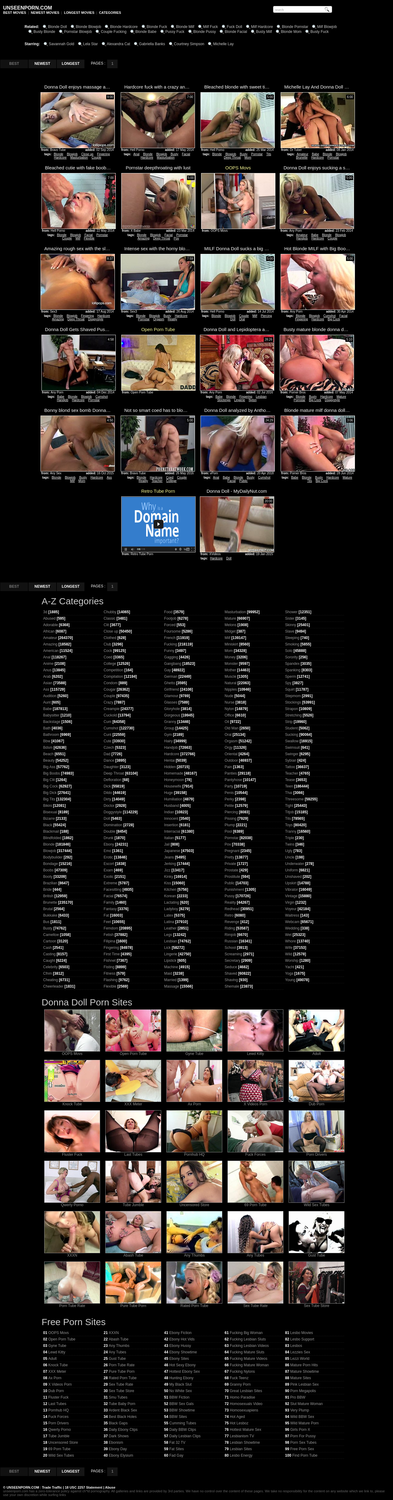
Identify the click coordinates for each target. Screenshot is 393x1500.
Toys (289, 825)
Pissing (231, 818)
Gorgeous (172, 715)
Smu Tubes (118, 1397)
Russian (231, 941)
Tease (290, 780)
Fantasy (110, 909)
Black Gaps (118, 1423)
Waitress (292, 915)
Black (47, 825)
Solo (289, 651)
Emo (107, 851)
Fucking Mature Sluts (247, 1352)
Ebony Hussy (180, 1346)
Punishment (234, 889)
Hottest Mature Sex (245, 1429)
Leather (170, 928)
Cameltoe (51, 935)
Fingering (103, 154)
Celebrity (50, 967)
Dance (109, 760)
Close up (87, 154)
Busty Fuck (319, 32)
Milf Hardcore (262, 27)
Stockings (223, 400)
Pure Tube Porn (133, 1304)
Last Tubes (133, 1153)
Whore (290, 941)
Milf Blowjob (327, 27)
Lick (167, 947)
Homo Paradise (242, 1397)
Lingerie (239, 400)
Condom (111, 683)
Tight (289, 805)
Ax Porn (194, 1102)
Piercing (266, 316)
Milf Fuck (210, 27)
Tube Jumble (133, 1203)
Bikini (47, 805)
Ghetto (169, 683)
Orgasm (158, 319)
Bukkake (50, 915)
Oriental (231, 754)
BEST (14, 63)
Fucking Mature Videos (248, 1358)
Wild (288, 954)
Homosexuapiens (244, 1410)
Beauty (49, 760)
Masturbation (79, 157)
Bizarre (49, 818)
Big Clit (49, 780)
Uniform (291, 870)
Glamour (171, 696)
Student (291, 728)
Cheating (50, 980)
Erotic (108, 857)
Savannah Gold (61, 44)
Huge (168, 793)
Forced (170, 625)
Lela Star (90, 44)
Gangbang (172, 663)
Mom (247, 157)
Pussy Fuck (175, 32)
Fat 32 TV (177, 1442)
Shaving (231, 980)
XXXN (72, 1253)
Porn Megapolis (303, 1391)
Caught (49, 960)
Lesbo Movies (301, 1333)
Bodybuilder (53, 857)
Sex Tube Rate (255, 1304)
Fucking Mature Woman (249, 1365)
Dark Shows (119, 1436)
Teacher (157, 481)
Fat (106, 915)
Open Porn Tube (133, 1052)
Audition (49, 696)
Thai (288, 793)
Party (229, 786)
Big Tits (49, 799)
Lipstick (170, 960)
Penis (229, 793)
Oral (242, 319)
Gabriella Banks (152, 44)
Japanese (172, 851)
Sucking (291, 734)
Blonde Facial (236, 32)
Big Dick (50, 793)
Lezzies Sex (300, 1352)
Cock (108, 651)
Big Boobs (51, 773)
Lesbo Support (302, 1339)
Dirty (107, 799)
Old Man (232, 728)
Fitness (110, 973)
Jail (167, 844)
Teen (289, 786)
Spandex (292, 663)
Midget (230, 631)
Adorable (50, 625)
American (51, 651)
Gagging (171, 657)
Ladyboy (171, 909)
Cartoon (49, 941)
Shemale (232, 986)
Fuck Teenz (239, 1378)
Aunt (47, 702)
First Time (112, 954)
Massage (171, 986)
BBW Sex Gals (181, 1404)
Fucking (170, 644)
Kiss (167, 883)
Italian (169, 838)
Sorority (291, 657)
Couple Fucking (113, 32)
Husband (171, 805)
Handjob (302, 238)
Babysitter (51, 715)
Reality (172, 319)
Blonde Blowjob (88, 27)
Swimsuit (292, 747)
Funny (169, 651)
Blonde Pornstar (295, 27)
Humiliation (173, 799)
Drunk (109, 838)
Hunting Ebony (181, 1378)
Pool (228, 831)
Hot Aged (237, 1417)
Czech (109, 747)
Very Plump (299, 1410)
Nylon (253, 400)
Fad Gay (176, 1455)
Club (107, 644)
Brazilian (50, 883)
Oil (227, 722)
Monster (231, 663)
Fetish (109, 935)
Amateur (302, 154)
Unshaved (293, 876)
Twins (290, 844)
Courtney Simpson (189, 44)
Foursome (172, 631)
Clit (106, 625)
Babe (315, 154)
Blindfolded (52, 838)
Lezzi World (299, 1358)
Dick (107, 786)
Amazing (144, 238)
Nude (229, 696)
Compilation (113, 676)
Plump (230, 825)
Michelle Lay (223, 44)
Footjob (170, 618)
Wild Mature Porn (304, 1423)
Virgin (289, 902)
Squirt (290, 689)
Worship (292, 960)
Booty (48, 876)
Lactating (171, 902)
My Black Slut (180, 1384)
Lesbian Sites (241, 1449)
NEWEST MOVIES (45, 12)
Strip (289, 722)
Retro (229, 915)
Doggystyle (95, 319)
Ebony (109, 844)
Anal (136, 154)
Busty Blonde (44, 32)
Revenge (232, 922)
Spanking (293, 670)
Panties (231, 773)
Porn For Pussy (303, 1436)
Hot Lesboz (239, 1423)
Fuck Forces (255, 1153)
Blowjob (72, 154)
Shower (291, 612)
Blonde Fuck (157, 27)
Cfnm (47, 973)
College (171, 481)
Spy (288, 683)
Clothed (110, 638)
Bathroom (51, 734)
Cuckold (110, 715)
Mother (230, 670)
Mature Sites (300, 1378)
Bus (46, 922)
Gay (167, 670)
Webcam (292, 922)
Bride (47, 889)
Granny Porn (240, 1384)
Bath (47, 728)
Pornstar (257, 154)
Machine (171, 967)
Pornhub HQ (194, 1153)
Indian (169, 812)
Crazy (108, 702)
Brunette (302, 157)
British (48, 896)
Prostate (232, 870)
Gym (168, 734)
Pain (228, 767)
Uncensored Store (194, 1203)
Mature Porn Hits (304, 1365)
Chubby (110, 612)
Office (229, 715)
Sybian (291, 760)
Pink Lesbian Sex (304, 1384)
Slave (289, 631)
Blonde (58, 154)
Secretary (232, 960)
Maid (168, 973)
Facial (186, 154)
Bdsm (48, 747)
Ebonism (116, 1442)
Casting (49, 954)
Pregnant (232, 851)
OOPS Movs (72, 1052)
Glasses (170, 702)
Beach (48, 754)
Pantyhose (233, 780)
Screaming (233, 954)
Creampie (112, 709)
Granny (170, 722)
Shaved (231, 973)
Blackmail (51, 831)
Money (230, 657)
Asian (48, 683)
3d (45, 612)
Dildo (108, 793)
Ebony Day (118, 1449)
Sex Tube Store (316, 1304)
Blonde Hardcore (124, 27)
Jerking (170, 864)
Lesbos (296, 1346)
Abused (49, 618)
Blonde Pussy (204, 32)
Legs (168, 935)
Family (109, 902)
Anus (47, 670)
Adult (316, 1052)
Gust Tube (316, 1253)
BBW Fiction (179, 1397)
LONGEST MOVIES (79, 12)
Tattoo (290, 767)
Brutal (48, 909)
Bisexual (50, 812)
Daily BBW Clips (182, 1429)
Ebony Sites (179, 1358)
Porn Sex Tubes (303, 1442)
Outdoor (231, 760)
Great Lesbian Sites (246, 1391)
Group (169, 728)
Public (243, 481)
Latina (169, 922)
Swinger (291, 754)
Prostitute (232, 876)
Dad (107, 754)
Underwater (294, 864)
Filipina (109, 941)
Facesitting (113, 889)
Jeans (169, 857)
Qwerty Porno (72, 1203)
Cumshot (329, 316)
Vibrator (291, 889)
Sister (290, 618)
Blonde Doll (57, 27)
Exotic (109, 876)
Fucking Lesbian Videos (249, 1346)
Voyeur (291, 909)
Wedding (292, 928)
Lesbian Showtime (245, 1442)
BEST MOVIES (14, 12)
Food (168, 612)
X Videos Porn (255, 1102)
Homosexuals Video (246, 1404)
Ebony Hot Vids (182, 1339)
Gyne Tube (194, 1052)
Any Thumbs (194, 1253)
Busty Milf (264, 32)
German (170, 676)
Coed (169, 477)
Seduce (231, 967)
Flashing (111, 980)
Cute (107, 741)
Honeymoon (174, 780)
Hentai (169, 760)
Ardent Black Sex (123, 1410)
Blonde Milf (185, 27)
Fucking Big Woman (246, 1333)
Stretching (293, 715)
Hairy (168, 741)
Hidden (170, 767)
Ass (109, 477)
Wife (289, 947)
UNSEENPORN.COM (22, 1487)
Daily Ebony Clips (123, 1429)
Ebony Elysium (121, 1455)
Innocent (171, 818)
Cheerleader (53, 986)
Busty (174, 154)
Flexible (89, 238)
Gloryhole (172, 709)
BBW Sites (178, 1417)
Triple (289, 838)
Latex (168, 915)
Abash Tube (133, 1253)
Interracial (172, 831)
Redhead (232, 909)
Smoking (292, 644)
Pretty (229, 857)
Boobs (48, 870)
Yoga (289, 973)
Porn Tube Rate (72, 1304)
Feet (107, 922)
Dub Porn (316, 1102)
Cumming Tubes (182, 1423)
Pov (176, 238)
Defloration (113, 780)
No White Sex (180, 1391)
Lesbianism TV (242, 1436)
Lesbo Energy (241, 1455)
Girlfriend (171, 689)
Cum (107, 722)
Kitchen (170, 889)
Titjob (289, 812)
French (170, 638)
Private (230, 864)
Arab (47, 676)
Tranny (291, 831)
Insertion (171, 825)
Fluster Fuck (72, 1153)
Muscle (230, 676)
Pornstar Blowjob (78, 32)
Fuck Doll (234, 27)
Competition (113, 670)
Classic (110, 618)
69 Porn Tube (255, 1203)
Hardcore (60, 157)
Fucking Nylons (242, 1371)
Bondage (50, 864)
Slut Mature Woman (306, 1404)
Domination (113, 825)
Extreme (111, 883)
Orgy (229, 747)
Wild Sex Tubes (316, 1203)
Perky (229, 799)
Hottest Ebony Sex (184, 1371)
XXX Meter (133, 1102)
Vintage (291, 896)
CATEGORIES (110, 12)
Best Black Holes (123, 1417)
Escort (109, 864)
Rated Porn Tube (194, 1304)
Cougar (110, 689)
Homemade (173, 773)
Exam (108, 870)
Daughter (111, 767)
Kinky (168, 876)
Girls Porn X (300, 1429)
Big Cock (334, 319)
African (49, 631)
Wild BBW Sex (302, 1417)
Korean (170, 896)
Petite (229, 805)
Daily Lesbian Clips (184, 1436)
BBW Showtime (182, 1410)
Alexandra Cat (118, 44)
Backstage (51, 722)
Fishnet (110, 960)
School (230, 947)
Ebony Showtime (183, 1352)
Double (109, 831)
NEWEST (42, 63)
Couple (96, 157)
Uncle (290, 857)
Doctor (109, 805)
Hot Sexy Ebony (182, 1365)
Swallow (292, 741)
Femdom (111, 928)
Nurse (230, 702)
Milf (78, 238)
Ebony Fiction (180, 1333)
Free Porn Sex (302, 1449)
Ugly (289, 851)
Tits (268, 154)
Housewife (172, 786)
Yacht (289, 967)
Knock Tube (72, 1102)
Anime (48, 663)
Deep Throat (232, 157)
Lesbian (261, 396)
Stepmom (293, 696)
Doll (232, 319)
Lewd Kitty (255, 1052)
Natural (231, 683)
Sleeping (292, 638)
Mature (341, 396)
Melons (231, 625)
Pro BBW (297, 1397)
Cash (47, 947)
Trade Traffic (52, 1487)
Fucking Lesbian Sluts (248, 1339)
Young (290, 980)
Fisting (109, 967)
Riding (230, 928)
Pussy (230, 896)
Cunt (107, 734)
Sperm (290, 676)
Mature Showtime (304, 1371)
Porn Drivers (316, 1153)
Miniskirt (231, 644)
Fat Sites (176, 1449)
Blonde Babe (146, 32)
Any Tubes (255, 1253)
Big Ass (49, 767)
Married (170, 980)
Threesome (294, 799)
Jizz (167, 870)
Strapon (291, 709)
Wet (288, 935)
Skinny (290, 625)
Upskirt (291, 883)
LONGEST (71, 63)
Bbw (46, 741)
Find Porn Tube (304, 1455)
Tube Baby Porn (122, 1404)
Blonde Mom (291, 32)
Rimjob (230, 935)
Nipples (231, 689)
